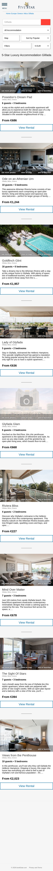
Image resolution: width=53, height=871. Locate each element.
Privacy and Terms (35, 867)
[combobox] (41, 46)
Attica (25, 14)
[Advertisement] (26, 832)
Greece (20, 14)
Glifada (31, 14)
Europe (14, 14)
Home (8, 14)
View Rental (26, 127)
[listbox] (26, 30)
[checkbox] (8, 90)
